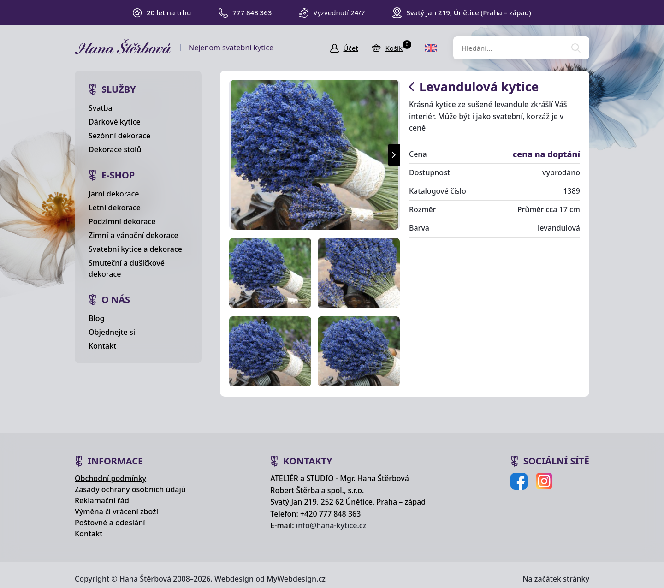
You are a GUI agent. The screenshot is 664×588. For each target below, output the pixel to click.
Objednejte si (112, 332)
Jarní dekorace (114, 194)
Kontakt (102, 346)
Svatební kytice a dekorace (135, 249)
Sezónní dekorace (119, 136)
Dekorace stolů (115, 149)
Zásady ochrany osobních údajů (130, 489)
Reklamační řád (102, 500)
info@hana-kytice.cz (331, 525)
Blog (96, 318)
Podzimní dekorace (122, 221)
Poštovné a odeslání (110, 522)
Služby (118, 89)
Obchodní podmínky (110, 478)
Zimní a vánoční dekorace (133, 235)
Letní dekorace (115, 207)
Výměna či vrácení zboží (116, 511)
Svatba (101, 108)
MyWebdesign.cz (296, 579)
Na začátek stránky (555, 579)
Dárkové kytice (115, 122)
